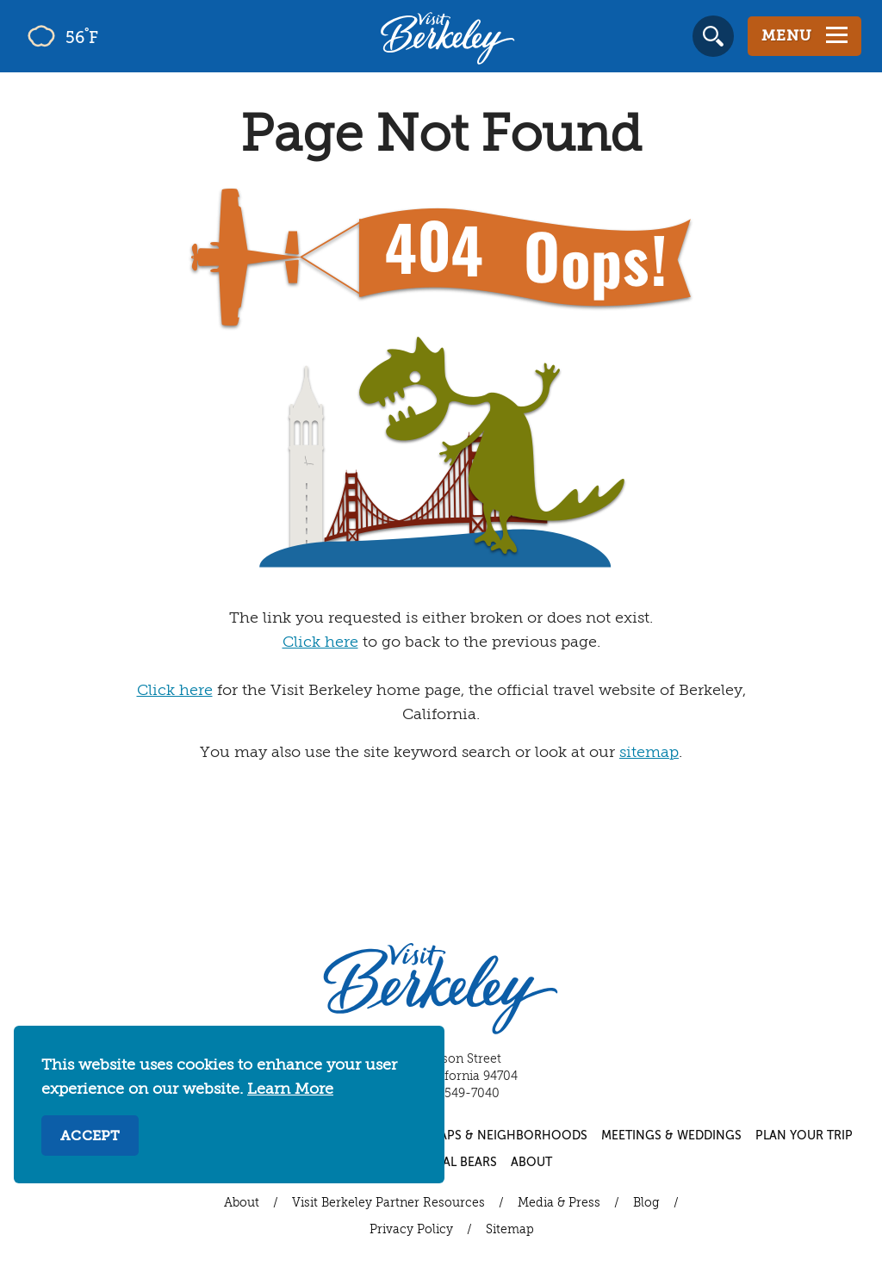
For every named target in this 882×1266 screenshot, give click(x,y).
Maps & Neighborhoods (508, 1136)
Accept (90, 1137)
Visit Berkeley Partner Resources (388, 1203)
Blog (646, 1203)
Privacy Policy (411, 1230)
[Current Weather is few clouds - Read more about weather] (112, 36)
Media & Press (559, 1203)
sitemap (649, 752)
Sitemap (510, 1230)
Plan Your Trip (804, 1136)
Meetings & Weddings (671, 1136)
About (531, 1163)
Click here (320, 642)
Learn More (290, 1089)
